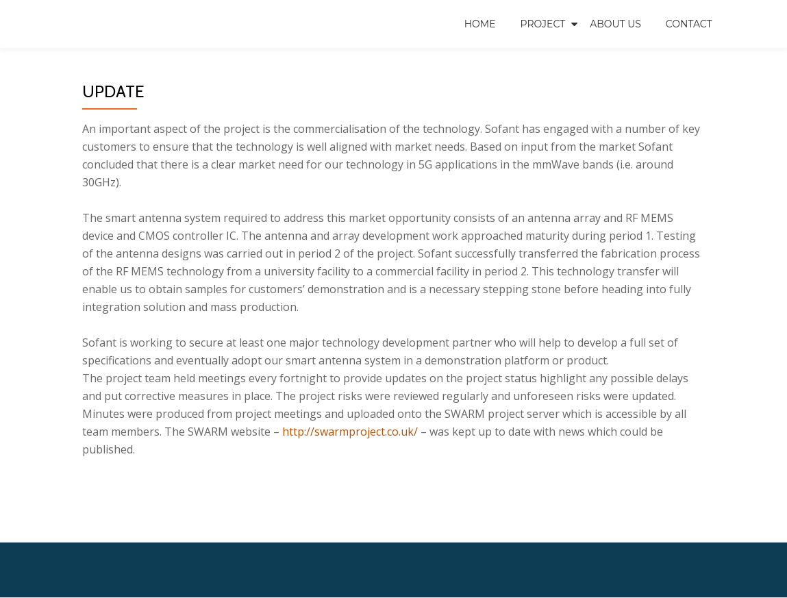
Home (480, 24)
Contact (689, 24)
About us (615, 24)
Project (543, 24)
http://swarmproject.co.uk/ (350, 431)
